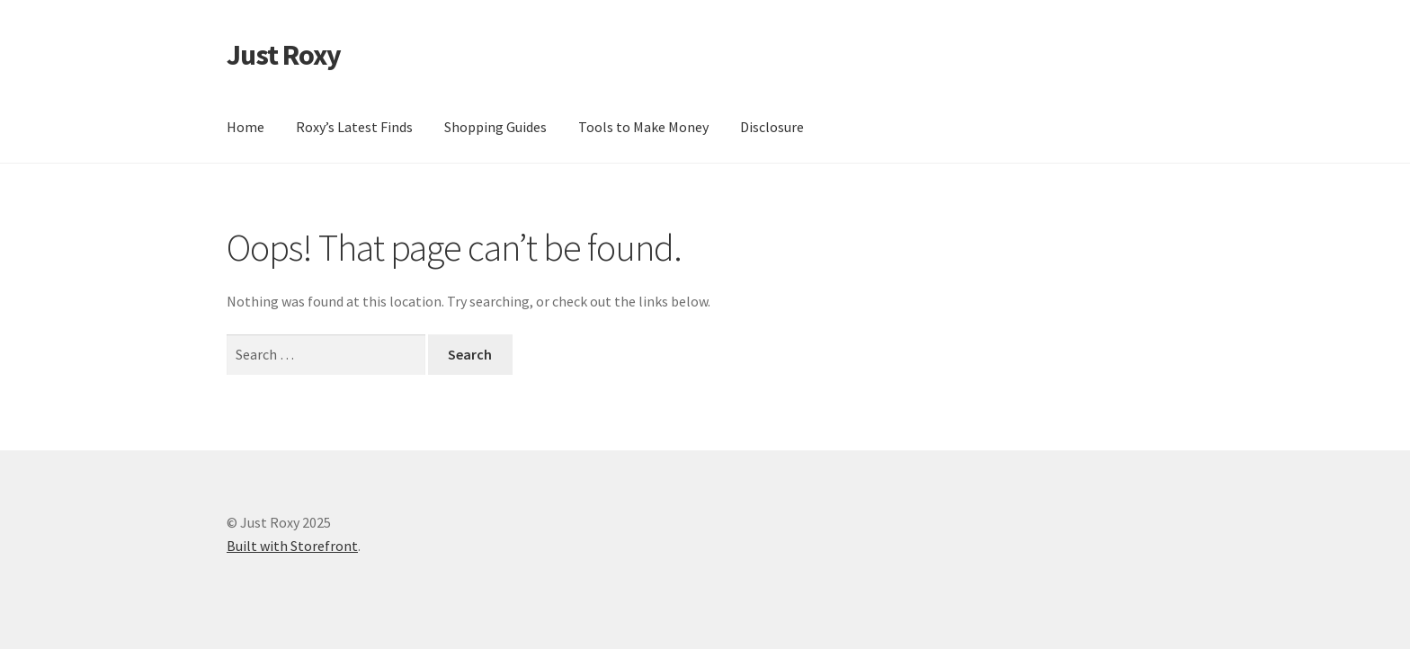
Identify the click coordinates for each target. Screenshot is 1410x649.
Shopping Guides (495, 127)
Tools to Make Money (643, 127)
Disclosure (772, 127)
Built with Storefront (292, 546)
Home (245, 127)
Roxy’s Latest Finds (354, 127)
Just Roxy (284, 55)
